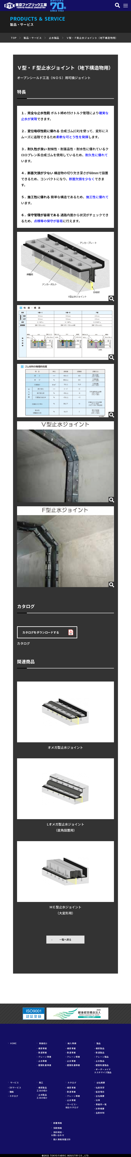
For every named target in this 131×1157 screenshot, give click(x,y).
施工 (40, 1082)
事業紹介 (42, 1043)
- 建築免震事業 (44, 1065)
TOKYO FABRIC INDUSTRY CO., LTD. (69, 1155)
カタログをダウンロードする (40, 632)
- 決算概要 (99, 1108)
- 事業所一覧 (100, 1104)
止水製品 (54, 37)
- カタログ (13, 1095)
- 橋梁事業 (42, 1048)
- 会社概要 (99, 1095)
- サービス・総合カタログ (72, 1106)
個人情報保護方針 (61, 1139)
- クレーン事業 (44, 1056)
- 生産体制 (99, 1112)
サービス (13, 1082)
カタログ (71, 1082)
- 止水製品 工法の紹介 (43, 1096)
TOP (13, 37)
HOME (12, 1043)
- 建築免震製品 (101, 1065)
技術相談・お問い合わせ (57, 1134)
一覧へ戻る (65, 939)
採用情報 (56, 1127)
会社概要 (99, 1082)
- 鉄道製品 (99, 1052)
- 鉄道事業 (42, 1052)
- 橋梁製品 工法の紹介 (43, 1089)
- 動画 (11, 1091)
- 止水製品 (99, 1060)
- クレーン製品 (101, 1056)
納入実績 (71, 1043)
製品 (97, 1043)
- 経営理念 (99, 1091)
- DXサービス (14, 1087)
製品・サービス (33, 37)
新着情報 (56, 1122)
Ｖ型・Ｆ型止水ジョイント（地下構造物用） (92, 37)
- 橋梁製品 (99, 1048)
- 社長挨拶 (99, 1087)
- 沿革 (97, 1100)
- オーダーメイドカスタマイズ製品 (103, 1071)
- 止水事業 (42, 1060)
